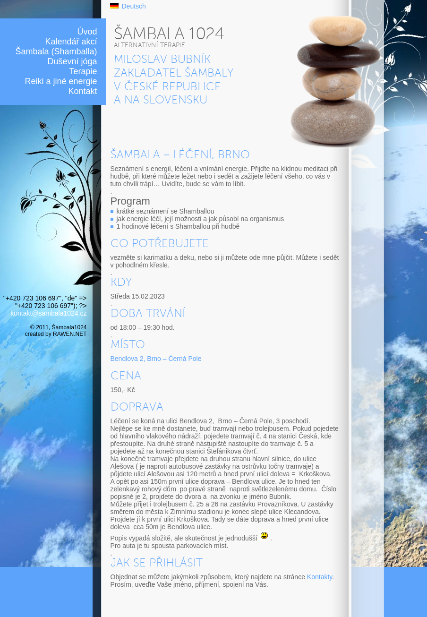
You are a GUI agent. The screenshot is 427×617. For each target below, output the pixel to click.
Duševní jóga (72, 61)
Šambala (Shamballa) (56, 51)
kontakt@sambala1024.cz (48, 313)
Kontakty (319, 577)
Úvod (87, 31)
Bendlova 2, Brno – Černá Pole (156, 358)
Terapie (83, 71)
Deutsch (134, 6)
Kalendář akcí (71, 41)
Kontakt (82, 91)
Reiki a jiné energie (61, 81)
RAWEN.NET (69, 334)
